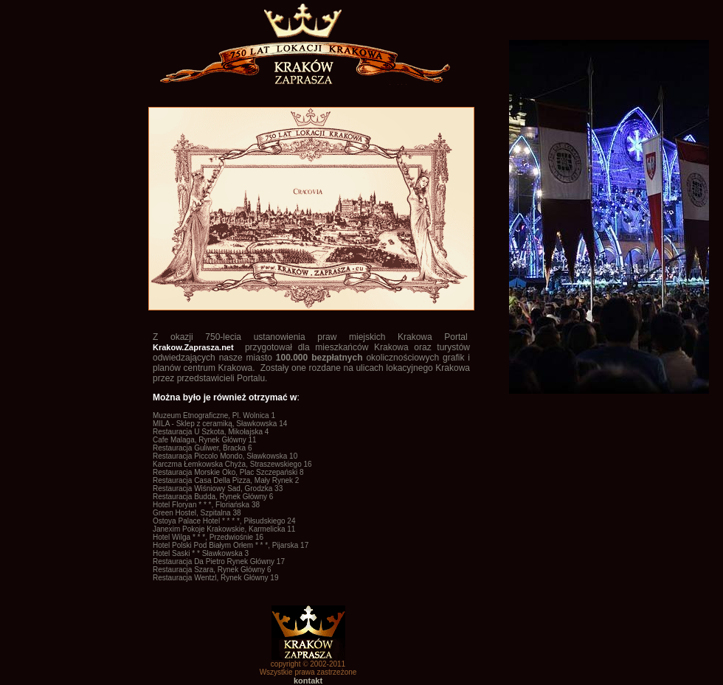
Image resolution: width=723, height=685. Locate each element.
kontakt (308, 680)
